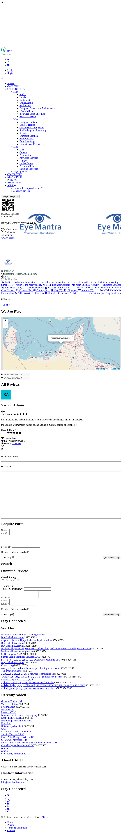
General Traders (27, 124)
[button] (72, 336)
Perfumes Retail (27, 166)
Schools (23, 133)
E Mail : (51, 293)
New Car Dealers (27, 116)
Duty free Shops (27, 141)
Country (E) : (24, 290)
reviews (16, 443)
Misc (15, 91)
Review (6, 601)
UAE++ (43, 820)
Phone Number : (34, 287)
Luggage (23, 160)
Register (11, 73)
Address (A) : (29, 293)
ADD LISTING (15, 182)
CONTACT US (14, 174)
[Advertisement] (61, 25)
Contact (11, 834)
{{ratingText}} (8, 588)
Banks (22, 94)
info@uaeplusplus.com (12, 786)
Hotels (22, 97)
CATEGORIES (16, 89)
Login (10, 70)
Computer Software (29, 122)
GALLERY (13, 86)
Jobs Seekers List (21, 191)
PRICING (12, 180)
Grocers (23, 152)
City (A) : (71, 290)
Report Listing (10, 449)
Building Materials (28, 169)
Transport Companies (30, 135)
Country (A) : (41, 290)
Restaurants (25, 100)
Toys (21, 149)
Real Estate (24, 105)
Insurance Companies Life (32, 113)
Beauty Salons (26, 138)
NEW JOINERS (15, 177)
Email (5, 533)
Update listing (11, 446)
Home (10, 826)
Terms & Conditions (17, 831)
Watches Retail (26, 111)
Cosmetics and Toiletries (31, 144)
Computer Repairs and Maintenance (37, 108)
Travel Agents (26, 102)
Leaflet (100, 369)
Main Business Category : (57, 285)
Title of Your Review (12, 591)
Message (6, 549)
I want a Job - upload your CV (28, 188)
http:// (6, 276)
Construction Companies (31, 127)
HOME (10, 83)
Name (5, 530)
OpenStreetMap (113, 369)
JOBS (11, 185)
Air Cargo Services (28, 158)
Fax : (49, 287)
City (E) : (57, 290)
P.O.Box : (60, 287)
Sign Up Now (20, 171)
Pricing (10, 828)
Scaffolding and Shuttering (32, 130)
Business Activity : (12, 287)
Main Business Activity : (86, 285)
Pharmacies (25, 155)
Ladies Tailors (26, 163)
